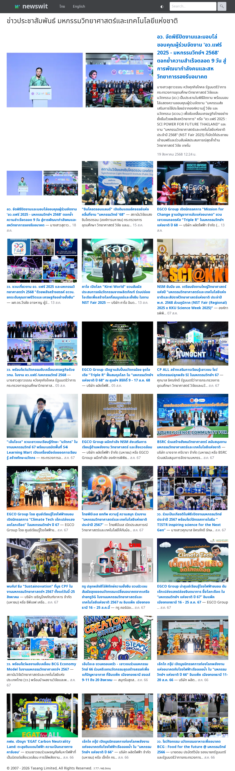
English (79, 6)
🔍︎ (222, 6)
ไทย (62, 6)
